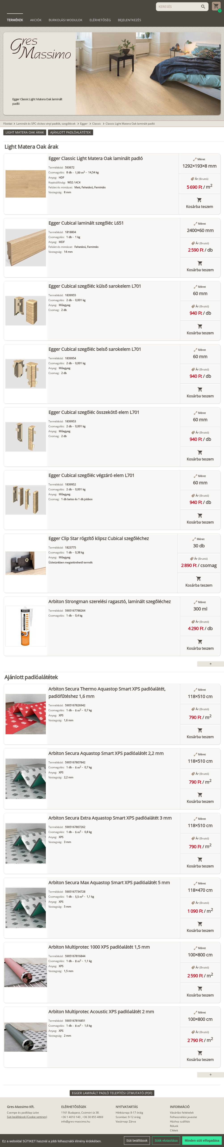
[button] (24, 132)
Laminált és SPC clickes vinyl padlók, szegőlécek (46, 123)
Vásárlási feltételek (182, 1112)
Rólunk (174, 1126)
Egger (84, 123)
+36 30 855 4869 (92, 1117)
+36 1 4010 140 (70, 1117)
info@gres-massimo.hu (75, 1121)
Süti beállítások (137, 1141)
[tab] (15, 20)
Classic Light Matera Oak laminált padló (130, 123)
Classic (97, 123)
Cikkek (174, 1130)
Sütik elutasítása (166, 1141)
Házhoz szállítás (180, 1121)
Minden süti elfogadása (202, 1141)
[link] (112, 1093)
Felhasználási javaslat (183, 1117)
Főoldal (7, 123)
